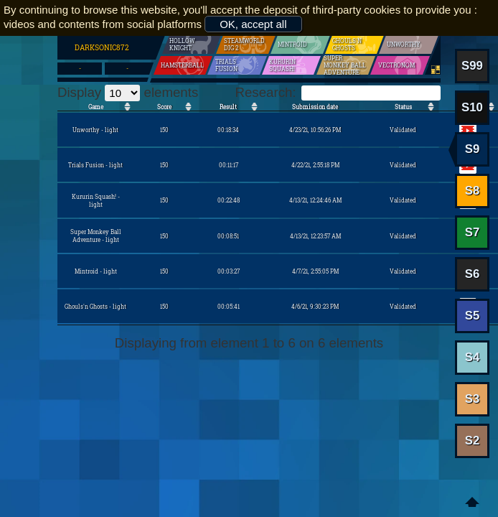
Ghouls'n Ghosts (353, 44)
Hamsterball (177, 65)
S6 (472, 274)
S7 (472, 232)
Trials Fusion (232, 65)
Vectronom (392, 65)
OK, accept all (253, 24)
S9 (472, 149)
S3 (472, 399)
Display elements (127, 92)
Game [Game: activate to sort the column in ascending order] (95, 107)
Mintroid (289, 44)
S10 (472, 107)
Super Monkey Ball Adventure (343, 65)
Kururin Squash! (289, 65)
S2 (472, 440)
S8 (472, 190)
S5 (472, 315)
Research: (338, 92)
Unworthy (400, 44)
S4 (472, 357)
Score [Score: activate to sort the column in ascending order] (164, 107)
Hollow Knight (188, 44)
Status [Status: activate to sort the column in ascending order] (403, 107)
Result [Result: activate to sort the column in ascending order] (228, 107)
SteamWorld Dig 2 (245, 44)
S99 (472, 66)
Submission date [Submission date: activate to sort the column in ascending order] (315, 107)
